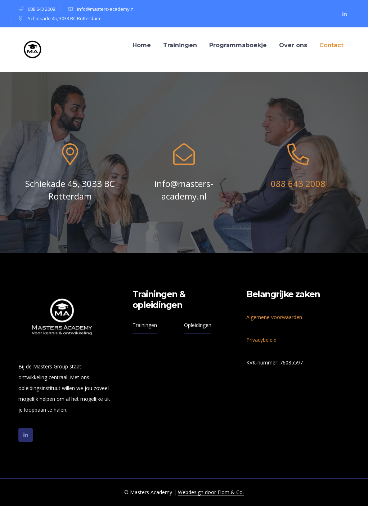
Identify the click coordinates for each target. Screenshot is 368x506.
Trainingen (145, 325)
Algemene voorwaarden (274, 317)
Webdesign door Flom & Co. (211, 492)
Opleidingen (197, 325)
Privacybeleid (261, 339)
